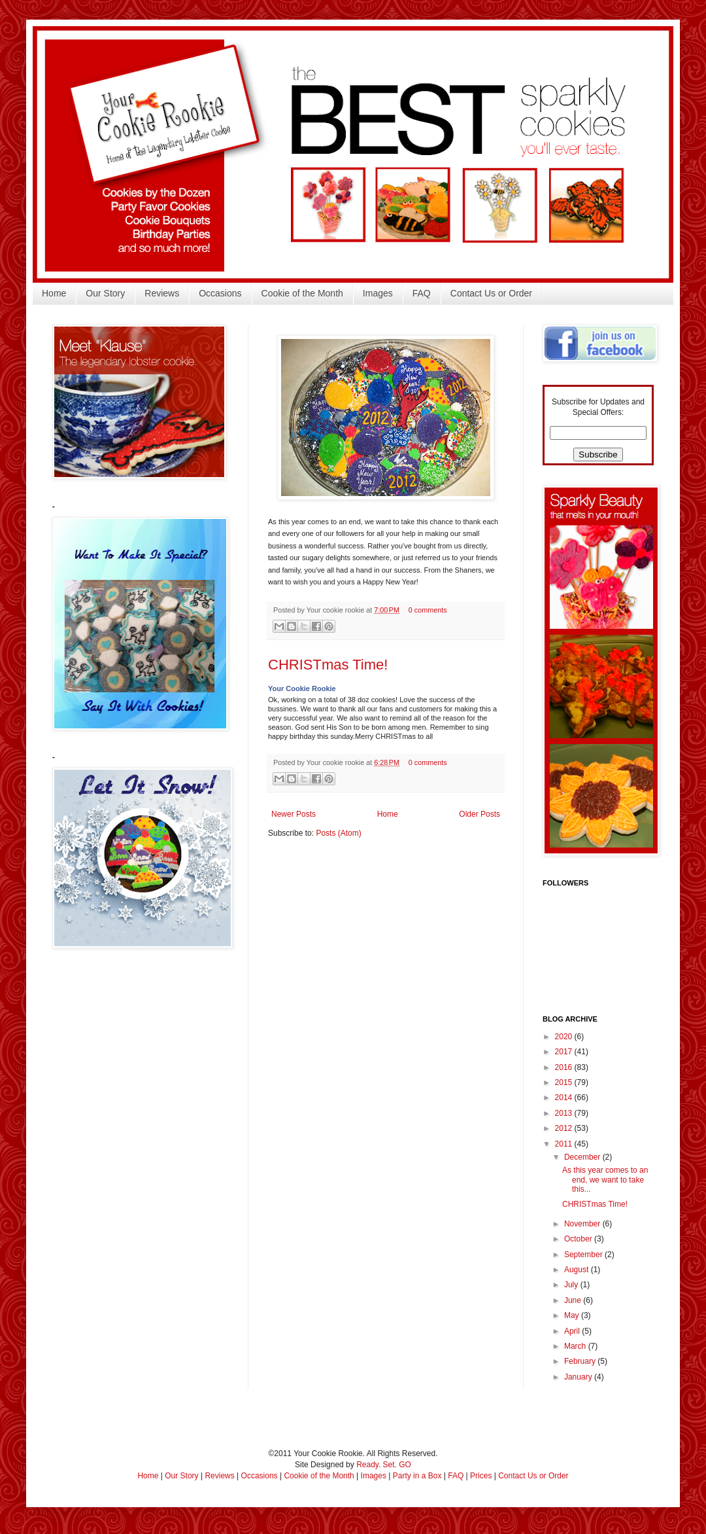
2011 (565, 1144)
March (576, 1346)
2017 (565, 1051)
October (579, 1238)
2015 (565, 1082)
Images (378, 293)
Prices (481, 1475)
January (579, 1377)
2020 (565, 1036)
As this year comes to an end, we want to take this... (605, 1180)
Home (54, 293)
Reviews (161, 293)
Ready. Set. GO (383, 1464)
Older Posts (479, 814)
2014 (565, 1097)
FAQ (421, 293)
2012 (565, 1128)
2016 (565, 1067)
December (583, 1157)
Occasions (220, 293)
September (584, 1254)
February (580, 1361)
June (573, 1300)
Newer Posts (293, 814)
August (577, 1269)
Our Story (105, 293)
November (583, 1223)
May (572, 1315)
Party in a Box (417, 1475)
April (573, 1331)
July (572, 1284)
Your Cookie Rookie (302, 688)
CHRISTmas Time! (328, 664)
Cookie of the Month (302, 293)
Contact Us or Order (491, 293)
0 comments (428, 610)
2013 (565, 1113)
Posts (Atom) (338, 833)
